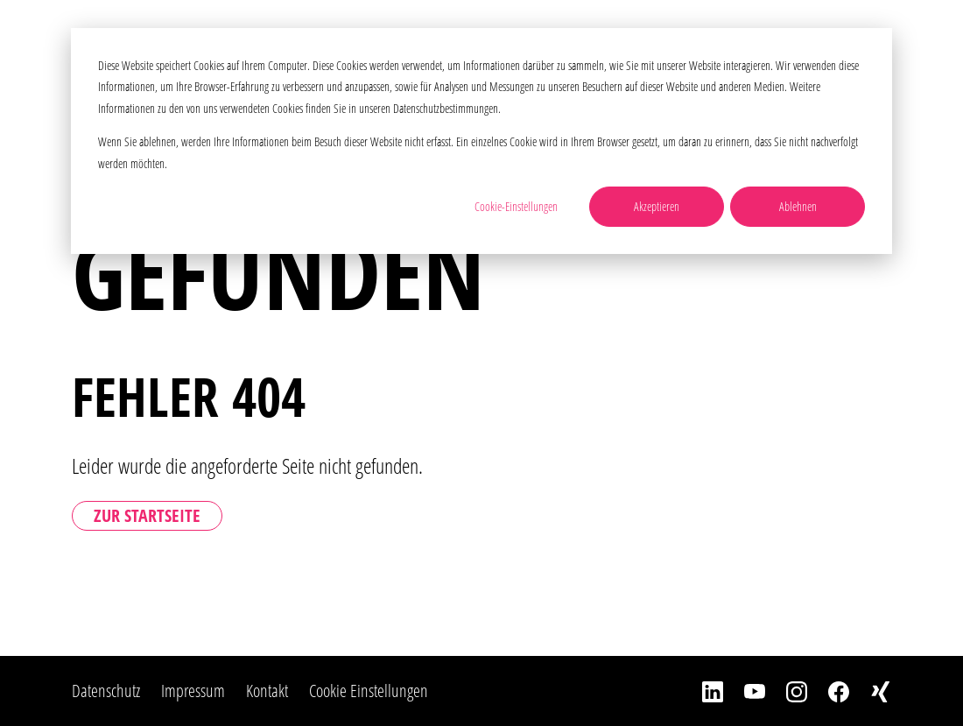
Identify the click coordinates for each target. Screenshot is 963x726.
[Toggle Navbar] (922, 39)
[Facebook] (828, 691)
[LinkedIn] (702, 691)
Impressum (193, 690)
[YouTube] (744, 691)
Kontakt (267, 690)
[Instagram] (786, 691)
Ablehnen (798, 206)
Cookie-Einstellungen (516, 206)
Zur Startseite (147, 515)
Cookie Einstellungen (368, 690)
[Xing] (870, 691)
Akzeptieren (656, 206)
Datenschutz (106, 690)
